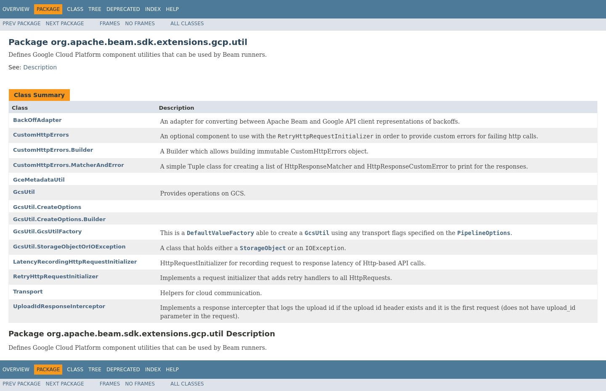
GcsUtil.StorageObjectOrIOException (69, 246)
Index (153, 9)
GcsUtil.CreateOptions (47, 207)
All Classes (187, 23)
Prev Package (22, 23)
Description (40, 67)
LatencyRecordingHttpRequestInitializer (75, 262)
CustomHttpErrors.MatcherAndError (68, 165)
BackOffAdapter (37, 120)
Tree (94, 9)
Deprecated (123, 9)
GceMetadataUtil (39, 180)
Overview (16, 9)
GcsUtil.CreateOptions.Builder (59, 219)
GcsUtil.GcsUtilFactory (47, 231)
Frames (110, 23)
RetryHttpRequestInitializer (55, 276)
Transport (28, 291)
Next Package (65, 23)
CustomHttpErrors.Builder (53, 150)
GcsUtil (24, 192)
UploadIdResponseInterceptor (59, 306)
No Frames (140, 23)
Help (172, 9)
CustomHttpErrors (41, 135)
